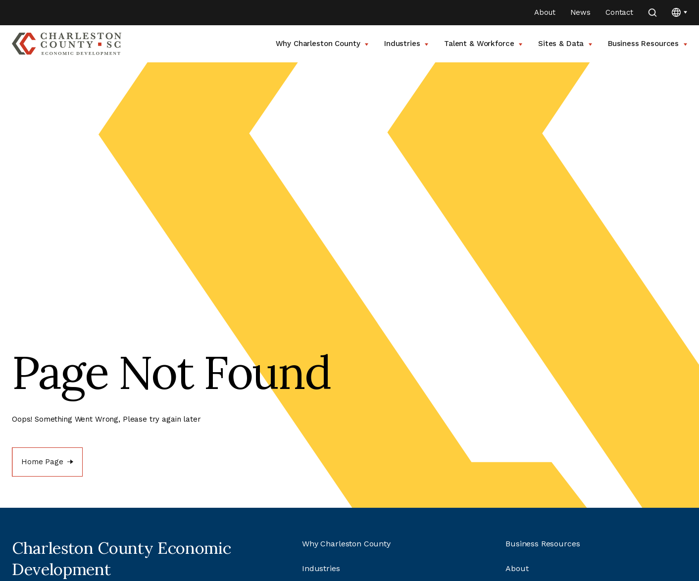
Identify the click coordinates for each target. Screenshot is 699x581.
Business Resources (647, 43)
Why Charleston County (322, 43)
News (580, 12)
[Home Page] (47, 462)
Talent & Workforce (483, 43)
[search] (652, 12)
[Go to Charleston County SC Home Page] (66, 44)
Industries (406, 43)
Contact (619, 12)
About (544, 12)
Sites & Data (565, 43)
